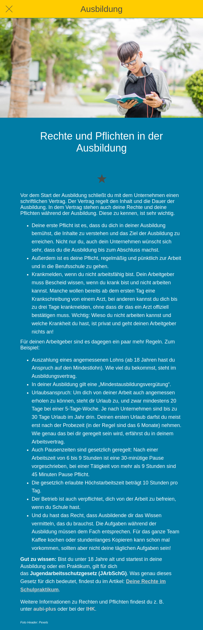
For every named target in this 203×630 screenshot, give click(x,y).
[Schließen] (9, 9)
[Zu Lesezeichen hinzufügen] (101, 178)
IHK (90, 609)
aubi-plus (45, 609)
